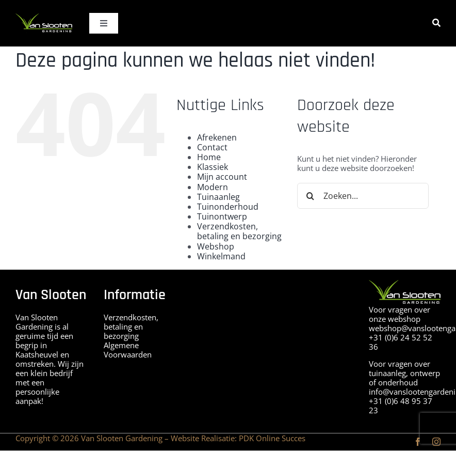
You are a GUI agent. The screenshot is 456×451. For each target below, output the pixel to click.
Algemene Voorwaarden (128, 350)
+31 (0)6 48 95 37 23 (400, 405)
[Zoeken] (436, 23)
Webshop (215, 246)
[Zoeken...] (363, 196)
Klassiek (212, 167)
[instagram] (436, 442)
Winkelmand (221, 256)
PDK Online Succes (272, 438)
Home (209, 157)
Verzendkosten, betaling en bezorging (239, 231)
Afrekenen (217, 137)
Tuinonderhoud (227, 206)
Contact (212, 147)
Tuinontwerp (222, 216)
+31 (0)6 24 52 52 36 (400, 342)
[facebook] (418, 442)
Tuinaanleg (218, 197)
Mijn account (222, 176)
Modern (212, 187)
